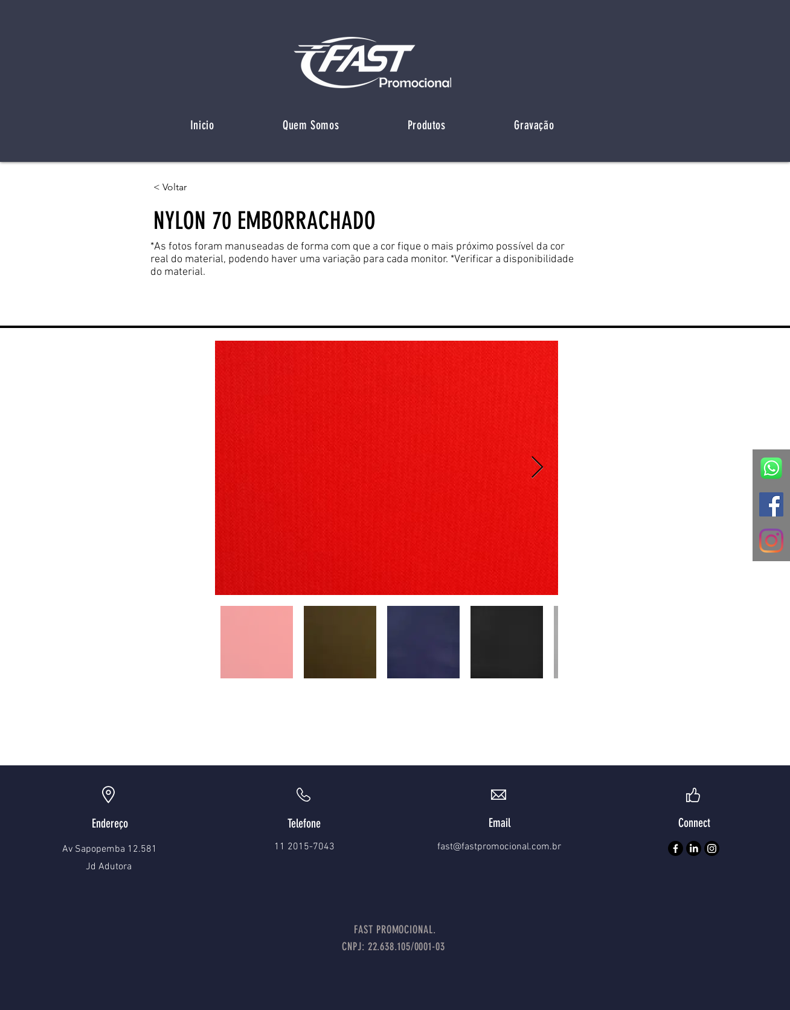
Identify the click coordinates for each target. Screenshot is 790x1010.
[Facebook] (675, 848)
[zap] (771, 468)
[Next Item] (537, 468)
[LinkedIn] (693, 848)
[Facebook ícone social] (771, 504)
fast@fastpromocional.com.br (499, 847)
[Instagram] (771, 541)
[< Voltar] (192, 187)
